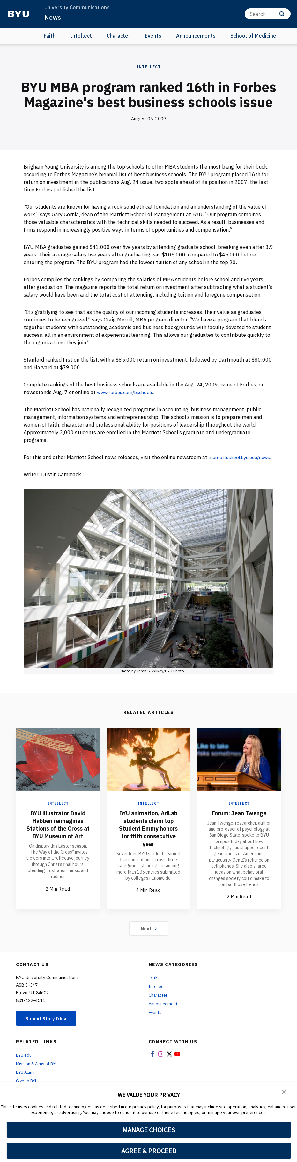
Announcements (196, 35)
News (53, 17)
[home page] (18, 14)
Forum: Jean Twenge (239, 820)
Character (118, 35)
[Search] (268, 13)
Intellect (81, 35)
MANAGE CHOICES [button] (149, 1129)
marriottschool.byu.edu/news (58, 464)
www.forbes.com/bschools (128, 392)
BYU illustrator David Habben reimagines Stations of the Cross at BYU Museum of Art (58, 835)
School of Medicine (253, 35)
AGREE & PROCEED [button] (148, 1150)
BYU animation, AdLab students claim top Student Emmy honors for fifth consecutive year (148, 839)
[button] (284, 1091)
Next (148, 937)
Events (153, 35)
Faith (50, 35)
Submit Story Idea (48, 1027)
